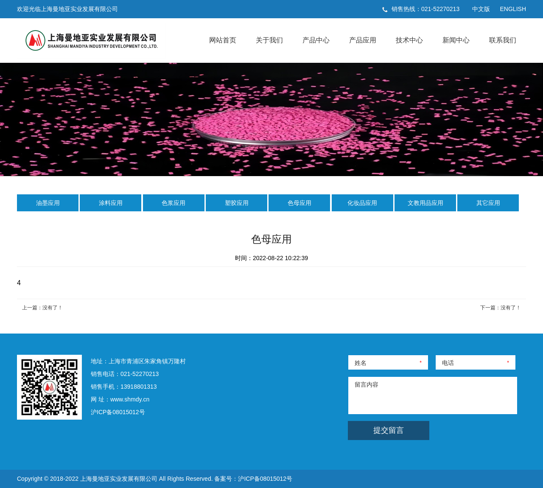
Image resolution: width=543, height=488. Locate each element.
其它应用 (488, 202)
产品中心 (316, 40)
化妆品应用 (362, 202)
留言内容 (366, 384)
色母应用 (299, 202)
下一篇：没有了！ (500, 308)
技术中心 (409, 40)
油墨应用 (48, 202)
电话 (448, 362)
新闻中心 (456, 40)
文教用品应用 (425, 202)
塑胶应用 (237, 202)
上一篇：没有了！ (42, 308)
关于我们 (269, 40)
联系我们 (502, 40)
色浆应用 (173, 202)
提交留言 (388, 430)
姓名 (361, 362)
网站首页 (222, 40)
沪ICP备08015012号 (118, 412)
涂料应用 (111, 202)
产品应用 (362, 40)
